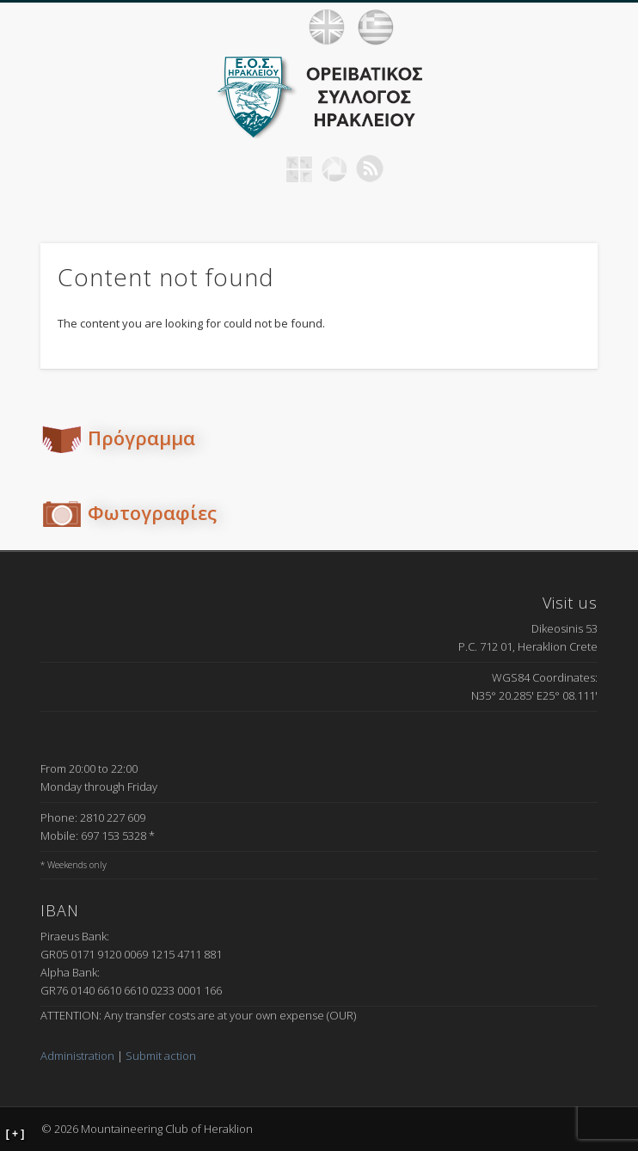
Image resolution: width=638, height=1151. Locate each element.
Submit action (161, 1055)
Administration (77, 1055)
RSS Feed (369, 168)
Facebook (264, 168)
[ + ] (15, 1134)
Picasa (334, 168)
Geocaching (299, 168)
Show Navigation (603, 26)
